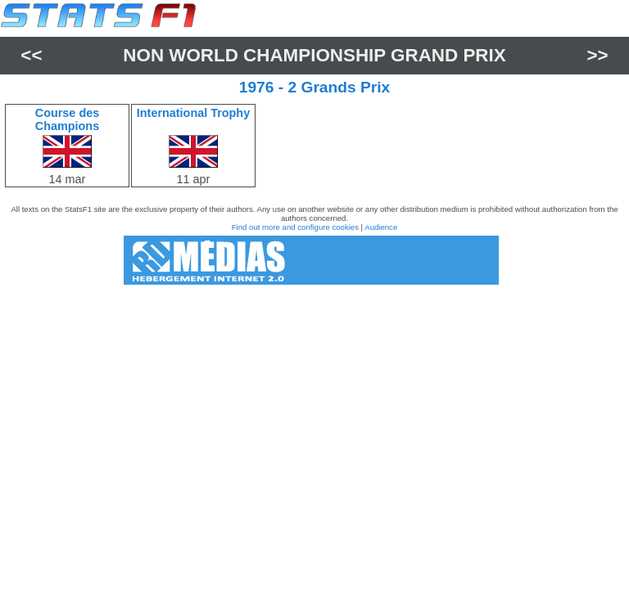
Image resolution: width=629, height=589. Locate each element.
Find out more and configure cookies (295, 227)
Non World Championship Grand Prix (314, 55)
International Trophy (193, 112)
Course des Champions (67, 119)
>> (598, 55)
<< (31, 55)
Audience (380, 227)
